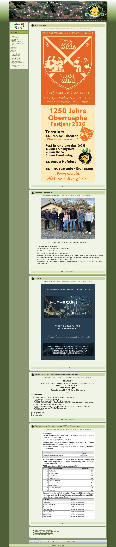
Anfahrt (70, 20)
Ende (74, 541)
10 (64, 541)
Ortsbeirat (48, 20)
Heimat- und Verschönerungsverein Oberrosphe (18, 65)
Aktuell (13, 35)
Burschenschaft (16, 57)
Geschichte (15, 39)
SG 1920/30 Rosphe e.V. (18, 68)
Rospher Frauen (16, 58)
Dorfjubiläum (59, 20)
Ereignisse (71, 186)
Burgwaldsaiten (16, 61)
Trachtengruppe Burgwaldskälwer (16, 55)
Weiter (68, 541)
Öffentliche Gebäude (17, 42)
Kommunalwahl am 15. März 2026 (44, 533)
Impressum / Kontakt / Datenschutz (87, 20)
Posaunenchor (16, 60)
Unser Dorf (14, 36)
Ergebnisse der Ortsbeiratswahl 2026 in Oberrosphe (57, 426)
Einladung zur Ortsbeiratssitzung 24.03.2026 (47, 531)
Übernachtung (15, 38)
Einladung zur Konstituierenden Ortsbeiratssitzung (56, 375)
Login (103, 20)
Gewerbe (13, 50)
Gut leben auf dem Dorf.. (18, 62)
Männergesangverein (17, 53)
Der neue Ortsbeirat (43, 193)
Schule (14, 40)
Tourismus (14, 47)
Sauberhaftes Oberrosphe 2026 (43, 530)
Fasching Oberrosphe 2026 (42, 534)
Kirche (13, 46)
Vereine (13, 51)
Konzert (38, 278)
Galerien (13, 49)
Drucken (82, 28)
